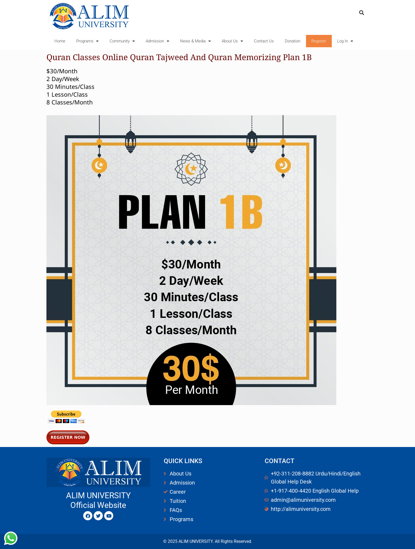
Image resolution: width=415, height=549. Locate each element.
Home (59, 41)
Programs (87, 41)
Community (122, 41)
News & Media (195, 41)
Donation (292, 41)
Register (318, 41)
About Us (232, 41)
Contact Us (264, 41)
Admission (157, 41)
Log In (345, 41)
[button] (361, 12)
